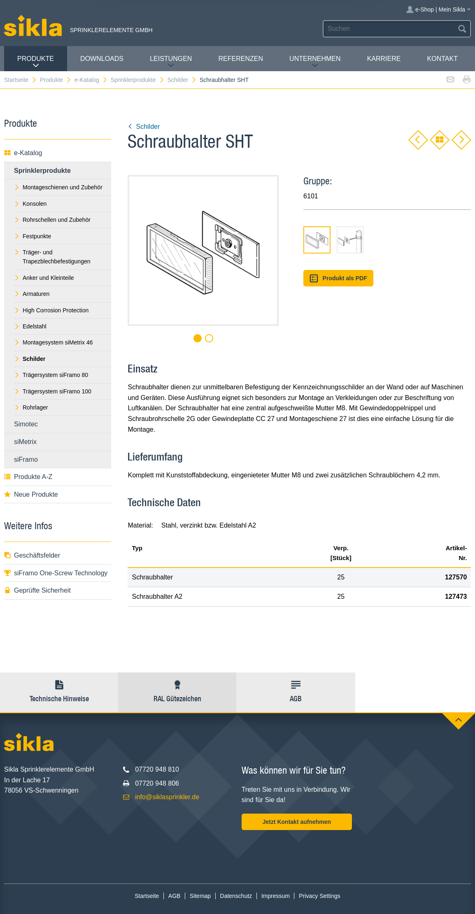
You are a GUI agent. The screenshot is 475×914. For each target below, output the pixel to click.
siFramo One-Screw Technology (55, 573)
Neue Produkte (31, 494)
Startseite (20, 80)
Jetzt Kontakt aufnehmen (297, 822)
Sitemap (200, 896)
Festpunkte (32, 236)
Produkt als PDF (338, 278)
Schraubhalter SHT (224, 80)
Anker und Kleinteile (44, 277)
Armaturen (31, 294)
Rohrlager (31, 407)
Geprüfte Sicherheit (37, 590)
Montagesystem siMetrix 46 (53, 342)
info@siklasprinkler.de (167, 796)
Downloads (101, 58)
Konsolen (30, 203)
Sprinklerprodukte (138, 80)
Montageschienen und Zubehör (58, 187)
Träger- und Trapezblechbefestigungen (52, 257)
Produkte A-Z (28, 476)
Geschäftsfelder (32, 555)
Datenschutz (236, 896)
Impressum (275, 896)
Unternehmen (314, 62)
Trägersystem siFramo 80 (51, 375)
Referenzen (241, 58)
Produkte (35, 62)
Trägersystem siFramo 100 (52, 391)
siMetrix (25, 441)
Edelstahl (30, 326)
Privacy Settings (319, 896)
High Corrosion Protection (51, 310)
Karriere (384, 58)
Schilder (182, 80)
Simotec (26, 424)
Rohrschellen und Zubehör (52, 219)
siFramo (26, 459)
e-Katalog (91, 80)
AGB (174, 896)
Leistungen (171, 62)
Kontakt (442, 58)
